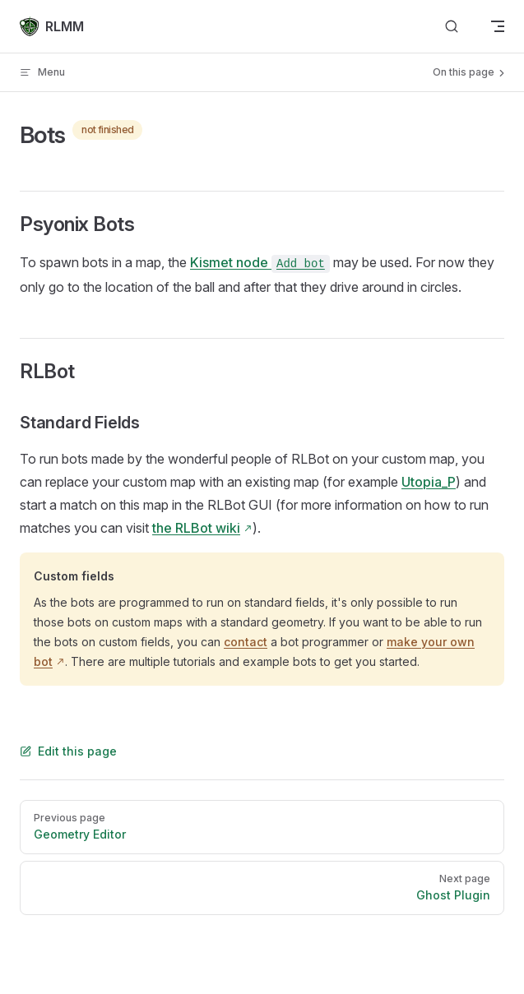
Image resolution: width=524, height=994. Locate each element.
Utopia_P (428, 482)
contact (245, 642)
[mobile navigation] (497, 26)
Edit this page (68, 751)
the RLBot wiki (196, 528)
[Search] (451, 26)
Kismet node (260, 262)
